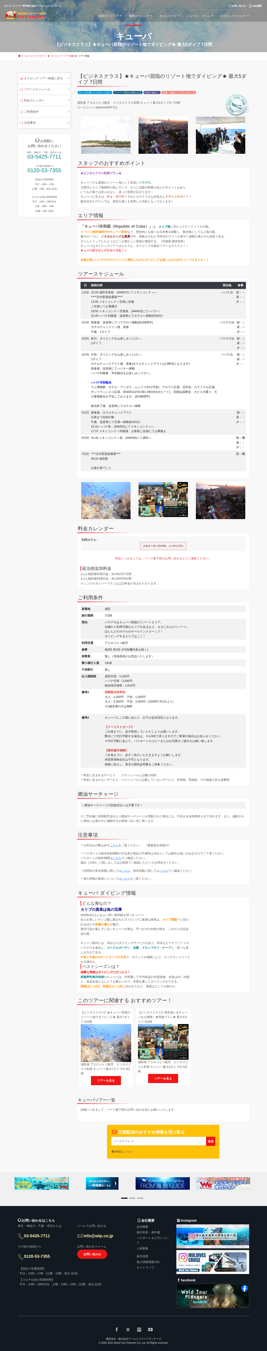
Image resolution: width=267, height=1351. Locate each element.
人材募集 (142, 1248)
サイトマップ (145, 1267)
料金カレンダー (31, 100)
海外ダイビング (141, 16)
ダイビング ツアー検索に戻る (41, 78)
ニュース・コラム (200, 16)
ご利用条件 (29, 112)
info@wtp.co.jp (98, 1236)
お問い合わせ (92, 1254)
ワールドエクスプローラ (33, 56)
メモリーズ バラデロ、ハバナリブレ (163, 546)
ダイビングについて (235, 16)
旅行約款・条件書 (148, 1232)
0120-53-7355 (44, 170)
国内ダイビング (110, 16)
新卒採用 (142, 1256)
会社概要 (142, 1226)
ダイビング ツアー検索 (62, 56)
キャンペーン (170, 16)
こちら (114, 845)
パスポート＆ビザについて (153, 1240)
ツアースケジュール (34, 89)
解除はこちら (124, 1151)
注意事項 (27, 123)
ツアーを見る (106, 1080)
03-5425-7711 (44, 156)
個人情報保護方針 (148, 1262)
